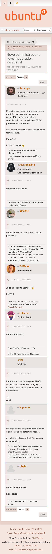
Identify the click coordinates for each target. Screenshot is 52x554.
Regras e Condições (22, 533)
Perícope (24, 88)
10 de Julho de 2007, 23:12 (21, 224)
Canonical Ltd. (31, 545)
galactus (24, 313)
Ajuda (9, 533)
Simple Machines (35, 549)
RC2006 (24, 211)
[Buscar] (34, 30)
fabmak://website (15, 307)
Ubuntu (18, 545)
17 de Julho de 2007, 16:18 (21, 479)
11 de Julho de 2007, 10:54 (21, 373)
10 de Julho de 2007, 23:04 (21, 180)
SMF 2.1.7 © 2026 (17, 549)
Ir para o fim (10, 77)
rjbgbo (23, 466)
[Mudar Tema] (17, 3)
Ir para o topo (11, 509)
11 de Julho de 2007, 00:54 (21, 280)
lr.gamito (24, 407)
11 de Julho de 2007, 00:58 (21, 326)
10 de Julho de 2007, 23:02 (16, 104)
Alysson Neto (27, 164)
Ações (42, 82)
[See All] (8, 42)
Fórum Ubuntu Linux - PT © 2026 (26, 529)
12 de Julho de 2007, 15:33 (21, 420)
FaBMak (24, 266)
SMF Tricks (37, 538)
